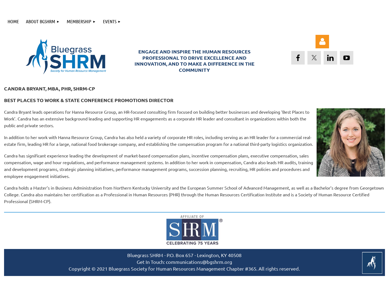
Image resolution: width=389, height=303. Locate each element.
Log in (322, 41)
